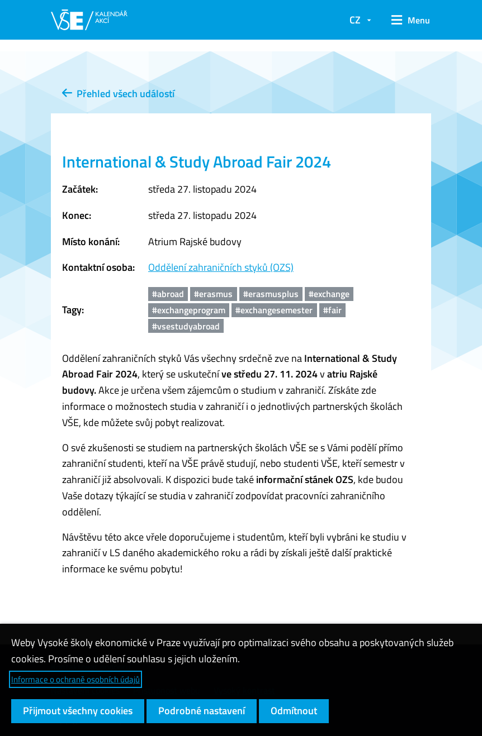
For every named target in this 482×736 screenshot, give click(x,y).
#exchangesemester (274, 310)
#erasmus (213, 293)
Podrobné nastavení (201, 710)
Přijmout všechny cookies (78, 710)
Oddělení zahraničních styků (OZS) (221, 267)
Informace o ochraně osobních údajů (75, 679)
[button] (406, 20)
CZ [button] (355, 19)
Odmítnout (294, 710)
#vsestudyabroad (186, 326)
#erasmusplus (271, 293)
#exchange (329, 293)
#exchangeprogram (188, 310)
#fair (332, 310)
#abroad (168, 293)
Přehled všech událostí (118, 93)
